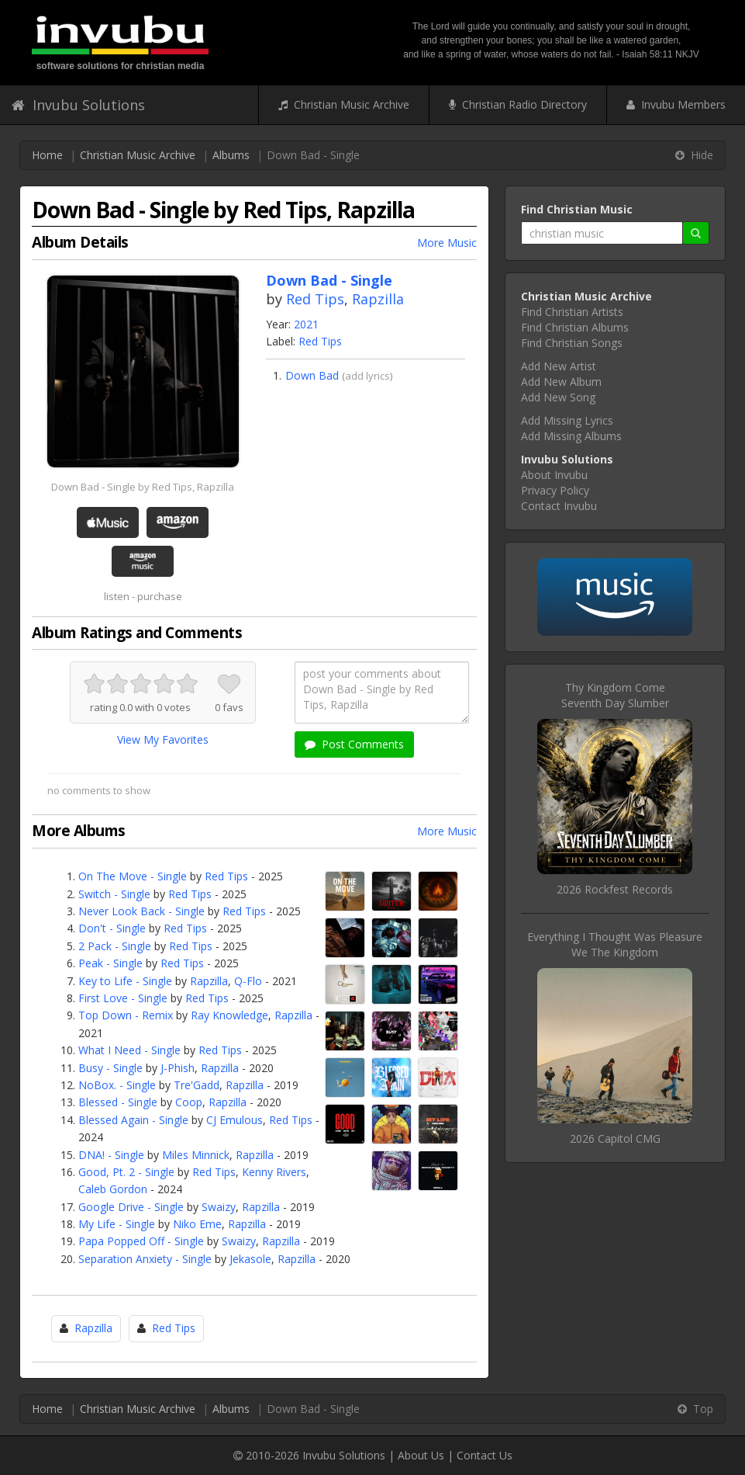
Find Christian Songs (572, 342)
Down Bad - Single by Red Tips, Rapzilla (142, 487)
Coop (188, 1102)
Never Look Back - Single (141, 911)
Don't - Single (112, 928)
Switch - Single (114, 894)
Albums (231, 155)
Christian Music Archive (343, 104)
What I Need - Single (129, 1050)
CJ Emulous (234, 1119)
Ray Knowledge (229, 1015)
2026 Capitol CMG (615, 1138)
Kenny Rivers (274, 1171)
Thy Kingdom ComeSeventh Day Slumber (615, 695)
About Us (421, 1455)
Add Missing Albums (571, 436)
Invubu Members (676, 104)
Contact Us (484, 1455)
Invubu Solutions (78, 104)
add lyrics (367, 376)
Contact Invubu (559, 505)
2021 (306, 324)
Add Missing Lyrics (567, 420)
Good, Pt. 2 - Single (126, 1171)
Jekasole (250, 1258)
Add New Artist (558, 366)
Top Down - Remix (125, 1015)
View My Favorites (163, 739)
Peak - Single (110, 963)
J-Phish (177, 1067)
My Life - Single (116, 1223)
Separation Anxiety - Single (145, 1258)
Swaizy (219, 1206)
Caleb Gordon (112, 1189)
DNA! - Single (111, 1154)
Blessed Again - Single (133, 1119)
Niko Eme (197, 1223)
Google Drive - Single (131, 1206)
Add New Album (561, 381)
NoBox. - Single (117, 1085)
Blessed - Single (117, 1102)
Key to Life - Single (125, 981)
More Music (447, 242)
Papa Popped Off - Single (141, 1241)
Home (47, 155)
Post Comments (354, 744)
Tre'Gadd (196, 1085)
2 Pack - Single (114, 946)
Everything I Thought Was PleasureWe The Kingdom (614, 944)
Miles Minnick (195, 1154)
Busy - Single (110, 1067)
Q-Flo (248, 981)
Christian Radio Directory (518, 104)
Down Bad (312, 375)
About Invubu (554, 474)
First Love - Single (122, 998)
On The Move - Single (132, 876)
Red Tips (315, 299)
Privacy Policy (555, 490)
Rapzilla (378, 299)
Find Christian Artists (572, 311)
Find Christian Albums (575, 327)
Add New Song (558, 397)
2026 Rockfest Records (615, 889)
